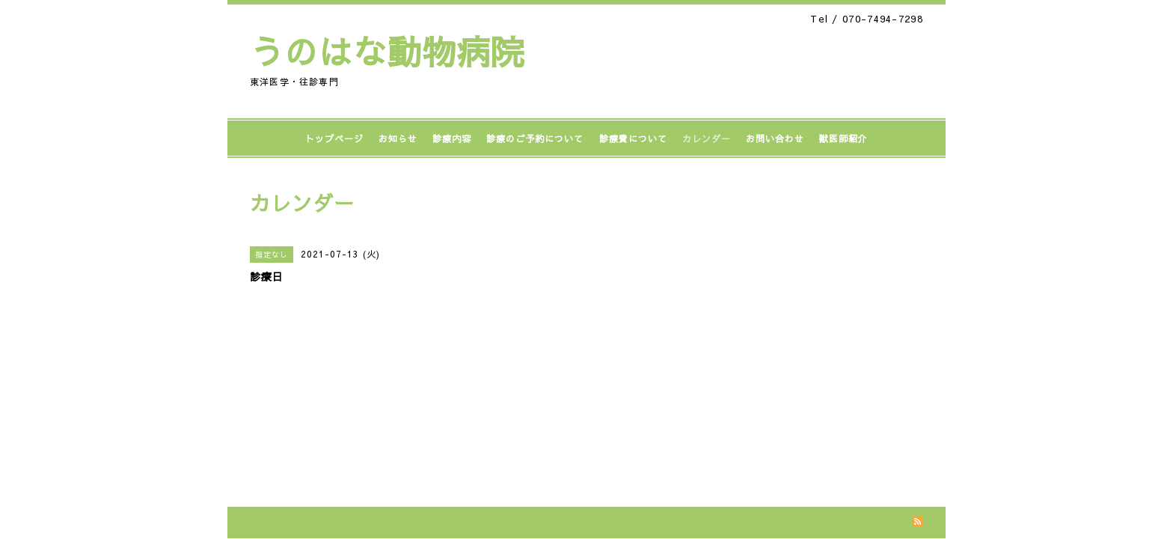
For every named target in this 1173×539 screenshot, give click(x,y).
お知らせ (398, 138)
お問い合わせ (775, 138)
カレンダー (706, 138)
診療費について (633, 138)
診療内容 (451, 138)
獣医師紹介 (843, 138)
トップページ (334, 138)
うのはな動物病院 (387, 51)
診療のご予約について (535, 138)
